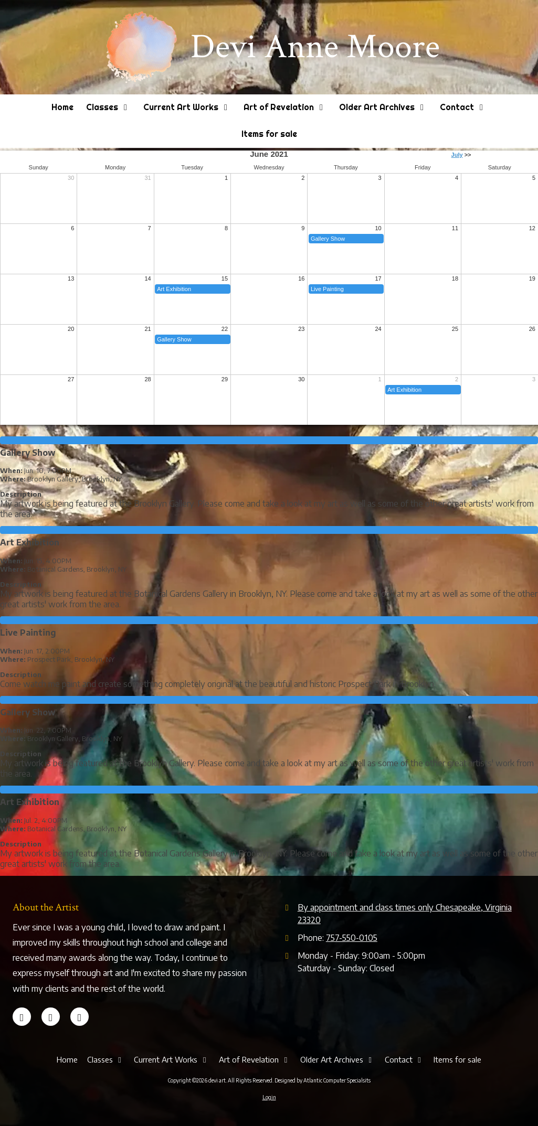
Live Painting (327, 289)
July (457, 155)
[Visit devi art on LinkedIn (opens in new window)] (50, 1016)
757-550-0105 (351, 937)
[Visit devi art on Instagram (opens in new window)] (79, 1016)
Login (269, 1097)
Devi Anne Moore (315, 46)
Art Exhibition (174, 289)
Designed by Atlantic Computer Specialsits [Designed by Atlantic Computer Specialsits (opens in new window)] (323, 1080)
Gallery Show (328, 238)
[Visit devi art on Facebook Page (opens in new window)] (22, 1016)
